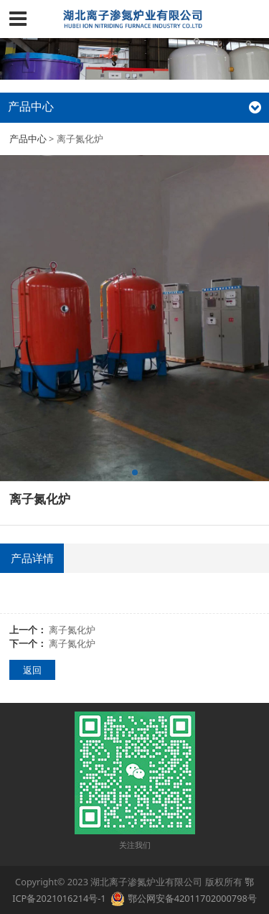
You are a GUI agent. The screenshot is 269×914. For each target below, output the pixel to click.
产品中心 (28, 138)
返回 (32, 669)
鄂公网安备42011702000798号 (192, 898)
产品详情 (32, 558)
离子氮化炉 (72, 629)
